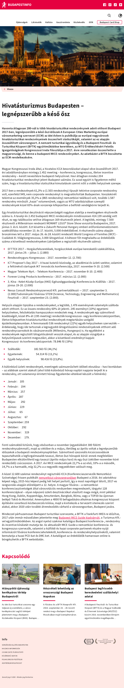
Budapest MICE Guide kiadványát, (79, 517)
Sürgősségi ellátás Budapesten (15, 645)
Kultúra (48, 22)
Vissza (8, 89)
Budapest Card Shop (110, 22)
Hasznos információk (11, 648)
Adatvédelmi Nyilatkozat (12, 663)
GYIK (91, 22)
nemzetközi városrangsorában (57, 477)
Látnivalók (36, 22)
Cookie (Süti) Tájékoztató (12, 652)
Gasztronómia (63, 22)
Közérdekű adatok (9, 656)
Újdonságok (21, 22)
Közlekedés (79, 22)
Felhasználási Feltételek (12, 659)
